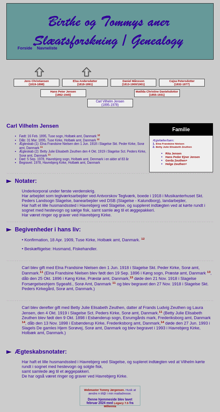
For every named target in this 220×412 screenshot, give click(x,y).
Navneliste (47, 48)
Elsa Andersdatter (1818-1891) (85, 82)
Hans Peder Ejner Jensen (182, 157)
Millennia (110, 406)
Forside (25, 48)
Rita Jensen (173, 153)
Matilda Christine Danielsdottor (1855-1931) (157, 93)
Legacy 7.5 (121, 403)
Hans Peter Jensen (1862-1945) (63, 93)
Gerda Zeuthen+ (176, 160)
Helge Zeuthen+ (176, 164)
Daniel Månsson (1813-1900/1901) (133, 82)
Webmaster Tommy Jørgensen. (104, 390)
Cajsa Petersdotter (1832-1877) (182, 82)
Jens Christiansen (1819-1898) (36, 82)
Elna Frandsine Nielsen (170, 143)
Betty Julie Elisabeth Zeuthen (174, 147)
